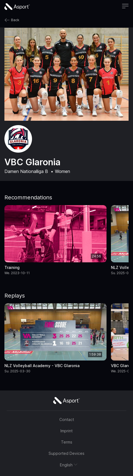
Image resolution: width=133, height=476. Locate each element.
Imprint (66, 430)
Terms (66, 442)
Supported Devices (66, 453)
